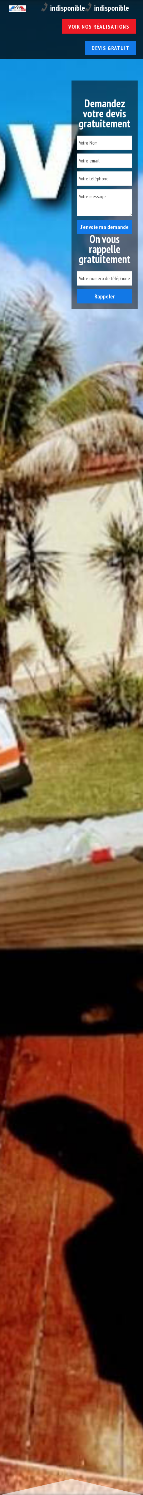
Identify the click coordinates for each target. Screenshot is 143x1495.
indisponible (63, 8)
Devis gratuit (110, 48)
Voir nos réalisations (98, 26)
